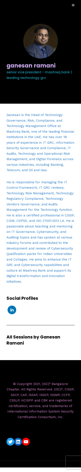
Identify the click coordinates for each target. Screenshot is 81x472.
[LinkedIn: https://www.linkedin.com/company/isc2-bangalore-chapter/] (18, 442)
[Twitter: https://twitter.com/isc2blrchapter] (10, 442)
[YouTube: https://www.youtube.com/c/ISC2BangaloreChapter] (26, 442)
